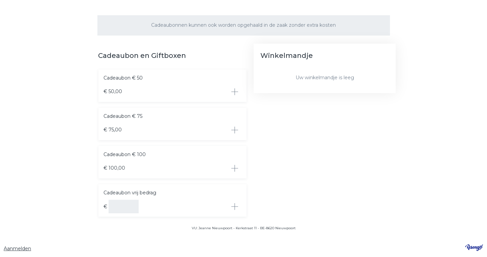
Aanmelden (17, 248)
